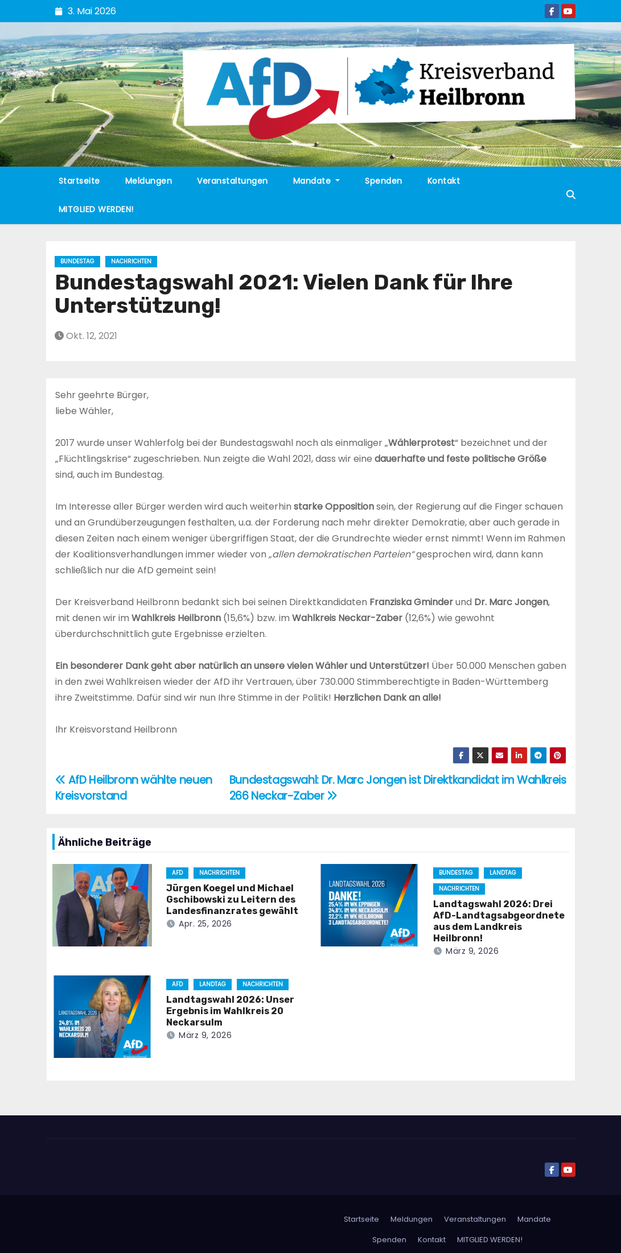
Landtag (503, 873)
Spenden (383, 181)
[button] (570, 194)
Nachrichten (131, 261)
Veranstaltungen (232, 181)
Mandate (316, 181)
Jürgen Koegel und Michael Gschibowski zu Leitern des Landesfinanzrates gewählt (232, 899)
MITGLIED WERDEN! (96, 209)
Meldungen (148, 181)
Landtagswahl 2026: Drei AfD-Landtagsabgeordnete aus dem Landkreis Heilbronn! (499, 921)
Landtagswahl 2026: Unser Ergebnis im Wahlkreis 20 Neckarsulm (230, 1011)
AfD (177, 873)
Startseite (79, 181)
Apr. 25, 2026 (205, 923)
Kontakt (443, 181)
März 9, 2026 (472, 951)
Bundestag (77, 261)
